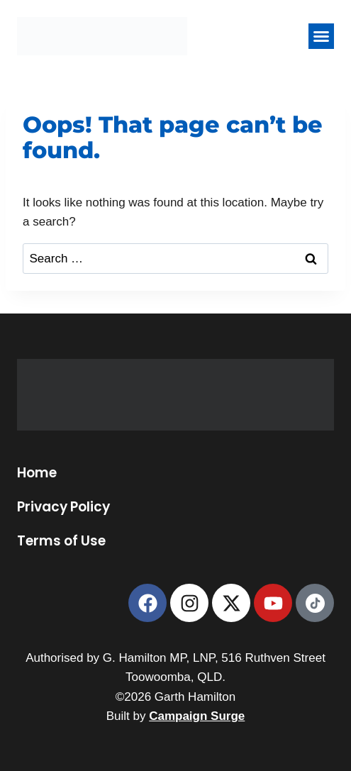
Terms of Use (61, 541)
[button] (321, 36)
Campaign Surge (197, 716)
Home (37, 473)
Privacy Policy (63, 507)
